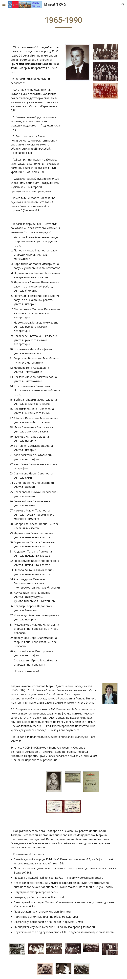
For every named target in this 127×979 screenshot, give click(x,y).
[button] (4, 4)
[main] (63, 21)
